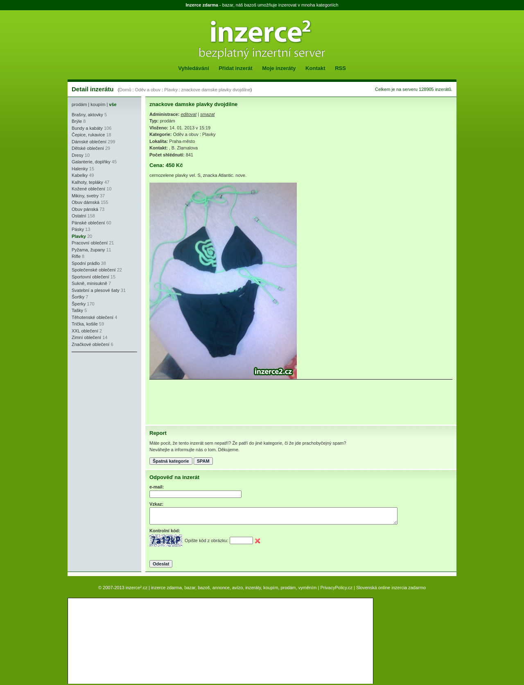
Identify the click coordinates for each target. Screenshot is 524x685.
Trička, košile (85, 323)
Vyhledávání (193, 68)
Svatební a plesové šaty (96, 290)
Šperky (79, 303)
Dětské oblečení (88, 148)
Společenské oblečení (94, 269)
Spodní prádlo (86, 263)
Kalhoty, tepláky (87, 182)
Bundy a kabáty (87, 128)
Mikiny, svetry (85, 195)
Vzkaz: (156, 504)
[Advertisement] (96, 405)
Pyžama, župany (88, 249)
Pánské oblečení (88, 222)
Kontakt (315, 68)
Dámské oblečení (89, 141)
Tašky (77, 310)
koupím (97, 104)
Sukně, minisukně (89, 283)
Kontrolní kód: (164, 530)
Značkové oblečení (90, 344)
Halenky (80, 168)
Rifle (76, 256)
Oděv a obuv (147, 89)
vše (112, 104)
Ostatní (79, 215)
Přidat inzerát (235, 68)
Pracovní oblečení (90, 242)
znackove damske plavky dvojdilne (216, 89)
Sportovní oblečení (90, 276)
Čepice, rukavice (88, 134)
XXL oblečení (85, 330)
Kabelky (80, 175)
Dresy (78, 155)
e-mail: (156, 486)
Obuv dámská (85, 202)
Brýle (77, 121)
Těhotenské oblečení (92, 317)
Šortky (78, 296)
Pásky (78, 229)
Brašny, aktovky (87, 114)
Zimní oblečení (86, 337)
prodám (79, 104)
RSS (340, 68)
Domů (125, 89)
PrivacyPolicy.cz (336, 587)
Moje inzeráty (279, 68)
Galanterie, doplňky (91, 161)
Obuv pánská (85, 209)
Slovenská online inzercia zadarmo (391, 587)
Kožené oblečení (88, 188)
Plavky (170, 89)
